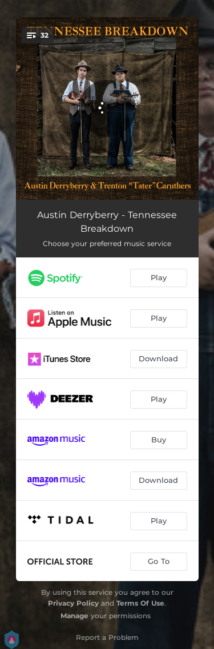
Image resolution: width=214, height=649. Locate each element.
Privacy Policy (73, 603)
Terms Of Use (140, 603)
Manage (74, 615)
